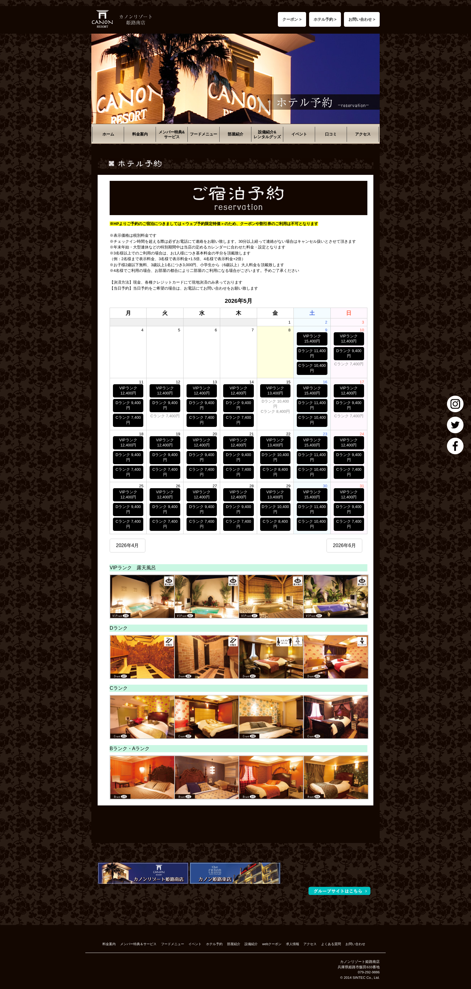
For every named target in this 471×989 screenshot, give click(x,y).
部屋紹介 (235, 134)
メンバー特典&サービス (172, 134)
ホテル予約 (214, 944)
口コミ (331, 134)
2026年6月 (344, 545)
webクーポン (271, 944)
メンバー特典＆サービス (138, 944)
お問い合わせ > (361, 19)
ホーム (108, 134)
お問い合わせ (355, 944)
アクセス (363, 134)
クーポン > (291, 19)
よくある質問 (331, 944)
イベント (299, 134)
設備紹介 (251, 944)
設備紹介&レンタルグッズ (267, 134)
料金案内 (140, 134)
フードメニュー (203, 134)
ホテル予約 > (325, 19)
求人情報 (292, 944)
